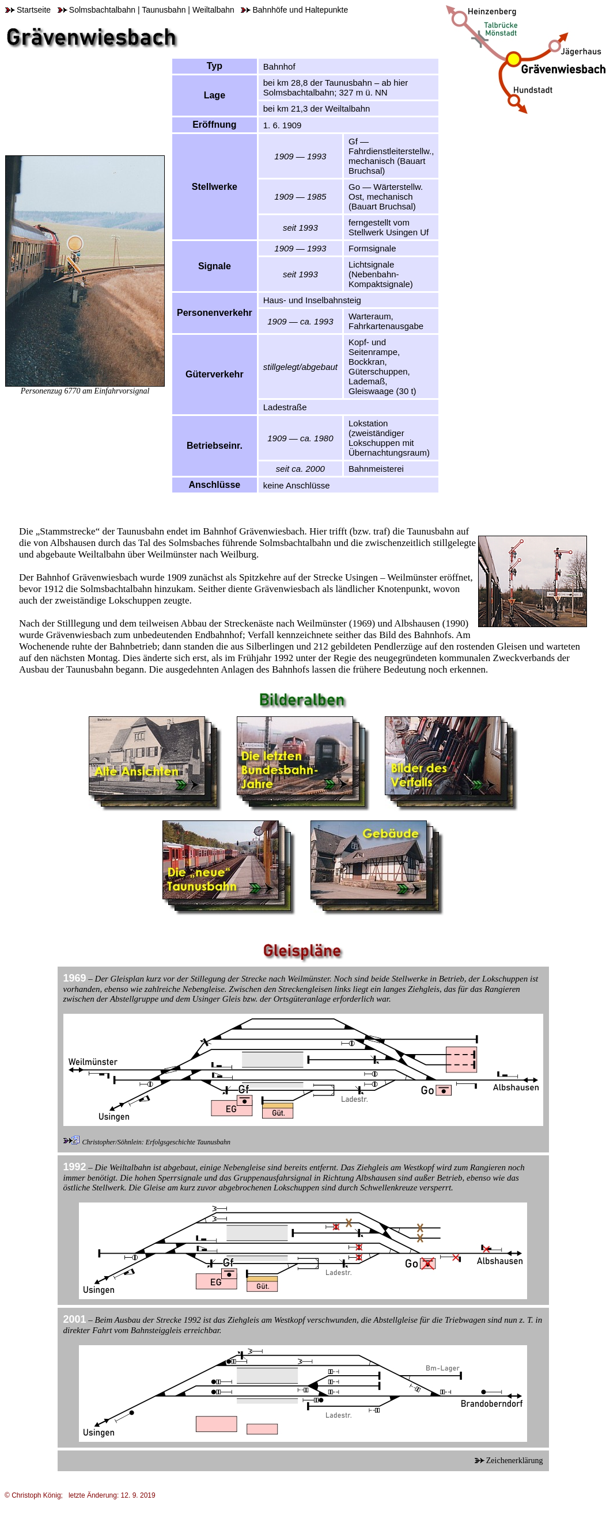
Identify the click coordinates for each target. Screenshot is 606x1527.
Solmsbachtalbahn (96, 9)
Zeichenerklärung (509, 1460)
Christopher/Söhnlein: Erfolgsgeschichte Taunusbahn (156, 1142)
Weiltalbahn (213, 9)
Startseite (28, 9)
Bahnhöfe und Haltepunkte (294, 9)
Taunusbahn (163, 9)
